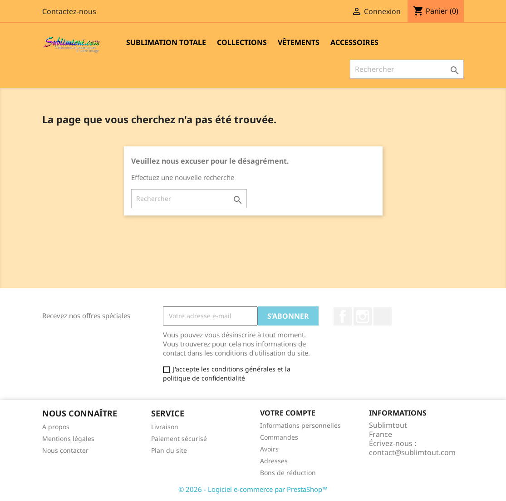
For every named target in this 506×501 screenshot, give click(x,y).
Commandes (279, 437)
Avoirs (269, 449)
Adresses (274, 460)
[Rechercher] (407, 69)
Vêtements (298, 42)
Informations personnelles (300, 425)
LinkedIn (382, 316)
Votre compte (287, 413)
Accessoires (354, 42)
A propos (55, 426)
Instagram (363, 316)
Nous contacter (65, 450)
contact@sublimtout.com (412, 452)
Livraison (164, 426)
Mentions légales (68, 438)
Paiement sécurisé (179, 438)
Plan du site (169, 450)
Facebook (343, 316)
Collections (242, 42)
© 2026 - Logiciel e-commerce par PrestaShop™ (253, 489)
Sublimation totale (166, 42)
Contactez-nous (69, 11)
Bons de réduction (288, 472)
